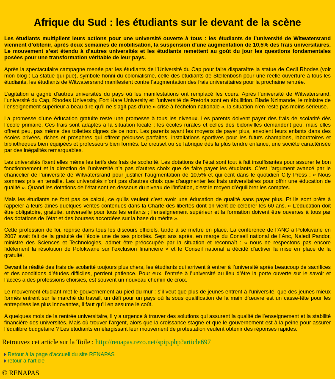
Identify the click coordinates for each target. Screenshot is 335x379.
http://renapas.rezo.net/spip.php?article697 (152, 342)
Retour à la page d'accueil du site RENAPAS (61, 354)
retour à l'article (26, 360)
